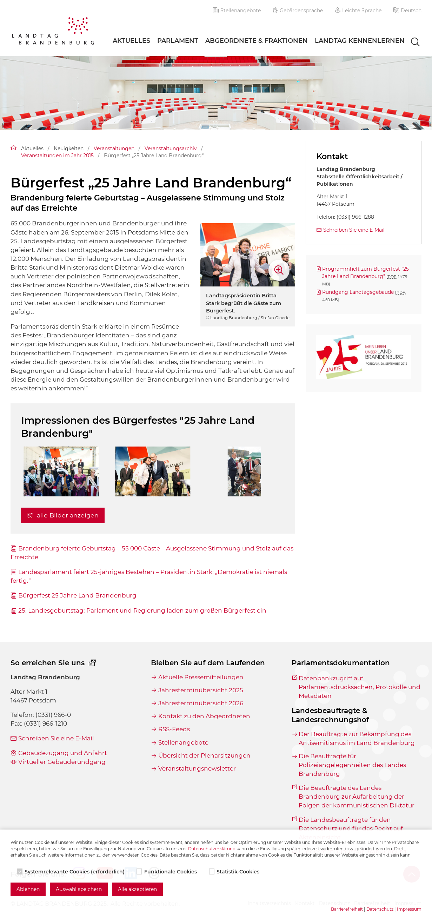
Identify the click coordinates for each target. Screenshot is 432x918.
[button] (407, 10)
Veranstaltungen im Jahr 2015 (57, 155)
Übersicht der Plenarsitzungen (204, 755)
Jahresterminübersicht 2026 (200, 703)
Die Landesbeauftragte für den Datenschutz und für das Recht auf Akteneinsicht (351, 828)
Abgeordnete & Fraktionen (256, 41)
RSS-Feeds (174, 729)
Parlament (177, 41)
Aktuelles (131, 41)
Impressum (409, 909)
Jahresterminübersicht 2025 (200, 690)
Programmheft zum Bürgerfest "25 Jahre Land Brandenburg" (365, 276)
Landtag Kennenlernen (360, 41)
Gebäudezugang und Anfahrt (62, 753)
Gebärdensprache (298, 10)
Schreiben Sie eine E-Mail (354, 230)
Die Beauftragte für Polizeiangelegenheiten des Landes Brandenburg (352, 765)
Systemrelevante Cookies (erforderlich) (71, 872)
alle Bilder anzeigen (63, 515)
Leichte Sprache (358, 10)
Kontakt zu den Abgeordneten (204, 716)
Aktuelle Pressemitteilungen (201, 677)
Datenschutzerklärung (211, 848)
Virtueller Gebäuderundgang (62, 761)
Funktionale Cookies (167, 872)
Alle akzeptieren (137, 889)
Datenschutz (379, 909)
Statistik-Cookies (234, 872)
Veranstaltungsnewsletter (197, 768)
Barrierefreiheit (347, 909)
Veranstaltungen (114, 148)
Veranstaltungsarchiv (171, 148)
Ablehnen (28, 889)
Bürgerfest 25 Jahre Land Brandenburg (77, 595)
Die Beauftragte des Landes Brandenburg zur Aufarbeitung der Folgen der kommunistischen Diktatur (356, 796)
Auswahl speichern (79, 889)
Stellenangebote (237, 10)
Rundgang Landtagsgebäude (364, 295)
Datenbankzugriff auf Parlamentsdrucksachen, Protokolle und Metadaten (359, 687)
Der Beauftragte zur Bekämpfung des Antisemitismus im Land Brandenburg (357, 738)
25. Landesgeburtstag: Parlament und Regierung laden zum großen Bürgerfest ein (142, 610)
